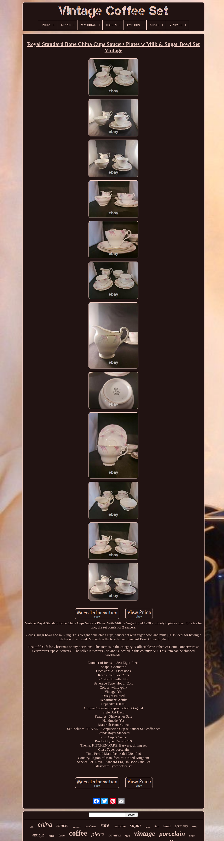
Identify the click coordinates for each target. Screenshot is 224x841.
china (45, 824)
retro (51, 835)
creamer (77, 827)
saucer (62, 825)
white (192, 835)
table (32, 827)
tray (194, 826)
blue (61, 835)
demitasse (90, 826)
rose (127, 835)
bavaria (114, 835)
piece (97, 833)
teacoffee (120, 826)
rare (104, 825)
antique (38, 835)
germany (181, 826)
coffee (78, 833)
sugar (135, 825)
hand (167, 826)
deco (157, 826)
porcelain (172, 833)
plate (147, 827)
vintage (144, 833)
